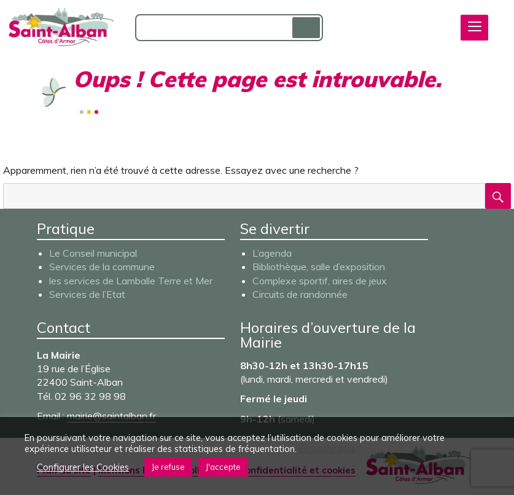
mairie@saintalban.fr (111, 416)
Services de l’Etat (87, 294)
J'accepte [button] (223, 467)
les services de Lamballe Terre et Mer (130, 281)
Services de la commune (102, 266)
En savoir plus (327, 448)
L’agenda (272, 253)
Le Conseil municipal (93, 253)
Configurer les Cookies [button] (83, 467)
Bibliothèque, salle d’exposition (318, 266)
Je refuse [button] (168, 467)
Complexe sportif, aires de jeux (319, 281)
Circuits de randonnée (300, 294)
